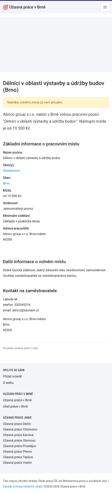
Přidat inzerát (12, 376)
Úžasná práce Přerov (17, 451)
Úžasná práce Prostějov (19, 446)
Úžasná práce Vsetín (17, 463)
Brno (6, 183)
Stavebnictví (11, 171)
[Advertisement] (56, 44)
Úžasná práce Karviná (18, 435)
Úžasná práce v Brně (17, 400)
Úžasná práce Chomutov (20, 429)
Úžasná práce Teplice (18, 457)
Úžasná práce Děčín (17, 424)
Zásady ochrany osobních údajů (22, 486)
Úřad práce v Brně (15, 406)
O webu (8, 383)
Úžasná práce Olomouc (19, 440)
